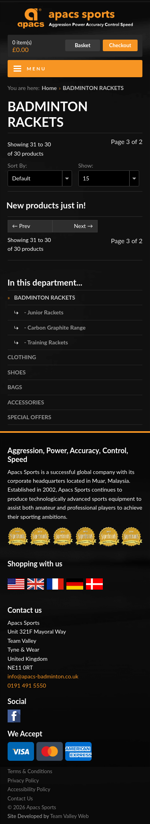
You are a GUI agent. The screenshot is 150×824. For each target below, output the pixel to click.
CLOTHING (22, 357)
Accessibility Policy (29, 789)
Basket (82, 45)
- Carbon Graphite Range (54, 327)
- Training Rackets (45, 342)
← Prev (21, 225)
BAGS (15, 387)
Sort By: (17, 165)
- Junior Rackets (43, 312)
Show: (86, 165)
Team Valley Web (69, 816)
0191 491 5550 (27, 685)
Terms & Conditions (30, 771)
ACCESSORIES (26, 402)
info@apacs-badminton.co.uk (43, 676)
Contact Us (20, 798)
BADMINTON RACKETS (93, 87)
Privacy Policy (23, 780)
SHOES (17, 372)
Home (49, 87)
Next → (83, 225)
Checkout (120, 45)
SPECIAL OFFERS (29, 417)
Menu (36, 69)
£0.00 (22, 46)
